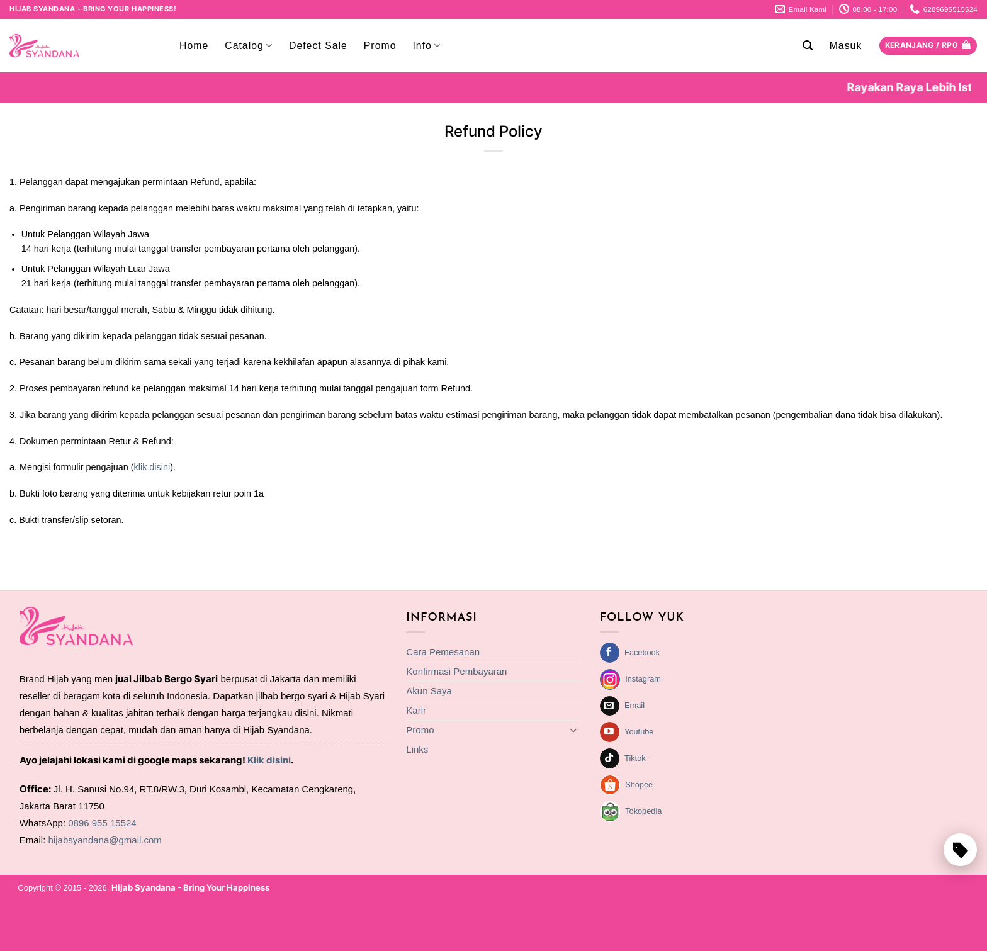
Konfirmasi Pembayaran (456, 671)
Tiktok (635, 758)
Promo (380, 45)
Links (417, 749)
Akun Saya (429, 690)
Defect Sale (318, 45)
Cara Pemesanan (443, 651)
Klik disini (269, 760)
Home (193, 45)
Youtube (638, 731)
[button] (808, 45)
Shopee (639, 784)
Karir (416, 710)
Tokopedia (643, 811)
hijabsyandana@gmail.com (105, 840)
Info (426, 46)
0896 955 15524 (102, 823)
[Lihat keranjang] (928, 46)
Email (634, 705)
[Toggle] (573, 730)
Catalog (249, 46)
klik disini (152, 467)
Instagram (643, 679)
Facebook (642, 652)
